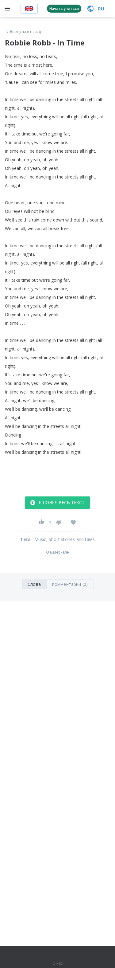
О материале (57, 552)
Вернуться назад (23, 31)
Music (40, 539)
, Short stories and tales (70, 539)
